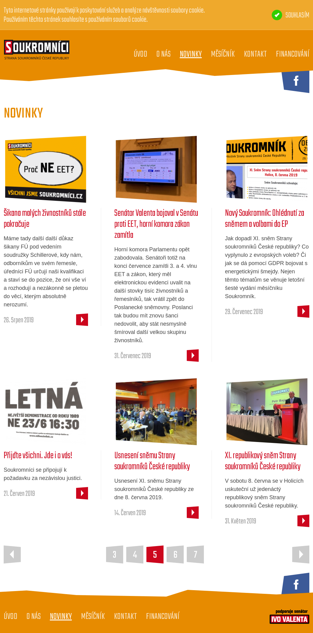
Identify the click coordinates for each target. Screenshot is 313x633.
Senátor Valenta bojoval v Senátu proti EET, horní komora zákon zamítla (156, 224)
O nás (163, 54)
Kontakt (255, 54)
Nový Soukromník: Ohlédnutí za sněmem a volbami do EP (264, 219)
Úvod (140, 54)
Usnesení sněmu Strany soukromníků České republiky (152, 461)
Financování (292, 54)
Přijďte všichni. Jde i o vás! (38, 455)
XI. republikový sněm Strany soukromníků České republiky (262, 461)
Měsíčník (223, 54)
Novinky (191, 54)
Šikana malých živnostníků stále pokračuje (45, 219)
